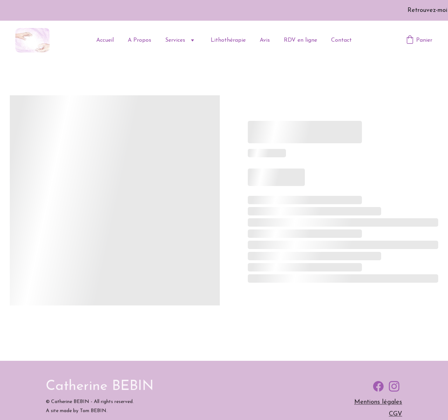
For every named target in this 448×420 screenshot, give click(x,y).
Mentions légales (378, 403)
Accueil (105, 40)
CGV (395, 415)
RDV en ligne (300, 40)
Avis (265, 40)
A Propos (139, 40)
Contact (341, 40)
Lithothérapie (228, 40)
